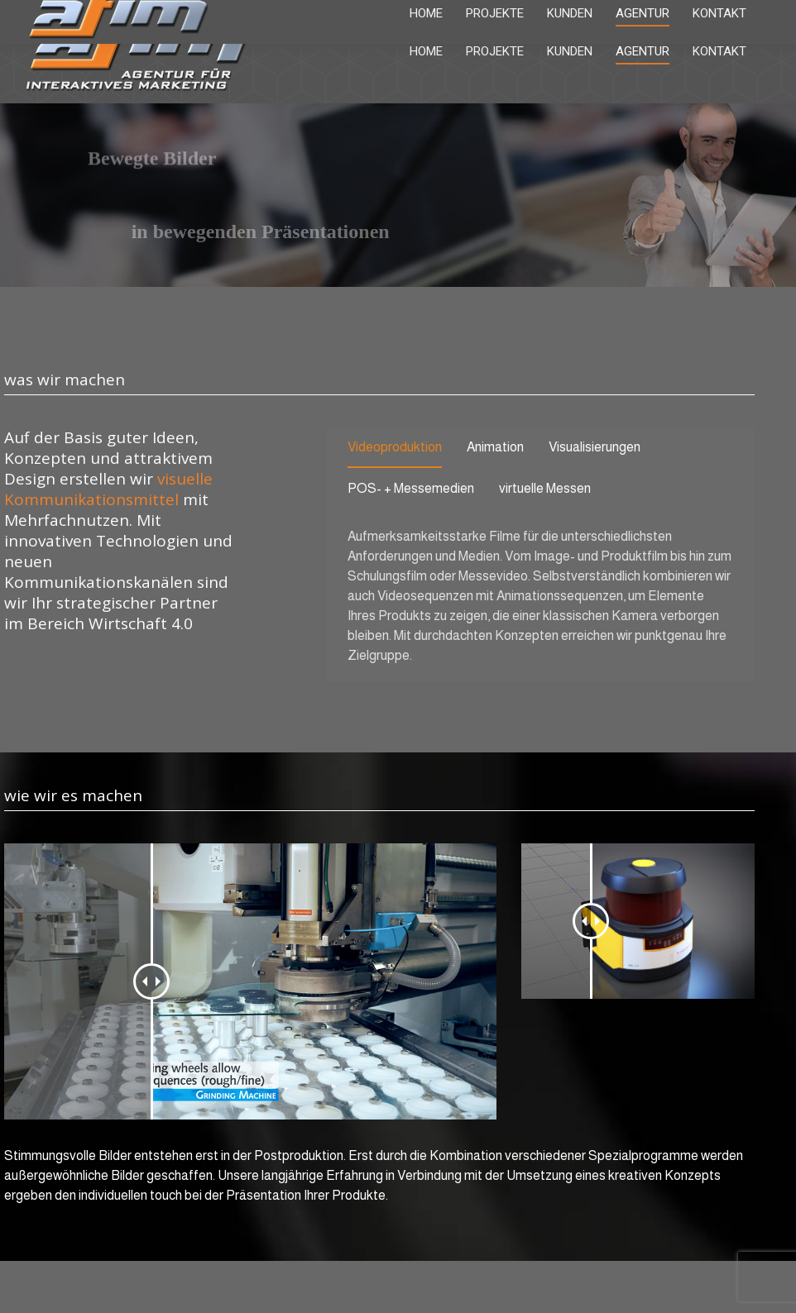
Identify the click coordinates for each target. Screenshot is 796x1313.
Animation (495, 447)
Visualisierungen (594, 447)
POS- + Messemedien (411, 488)
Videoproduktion (395, 447)
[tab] (395, 450)
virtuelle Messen (545, 488)
